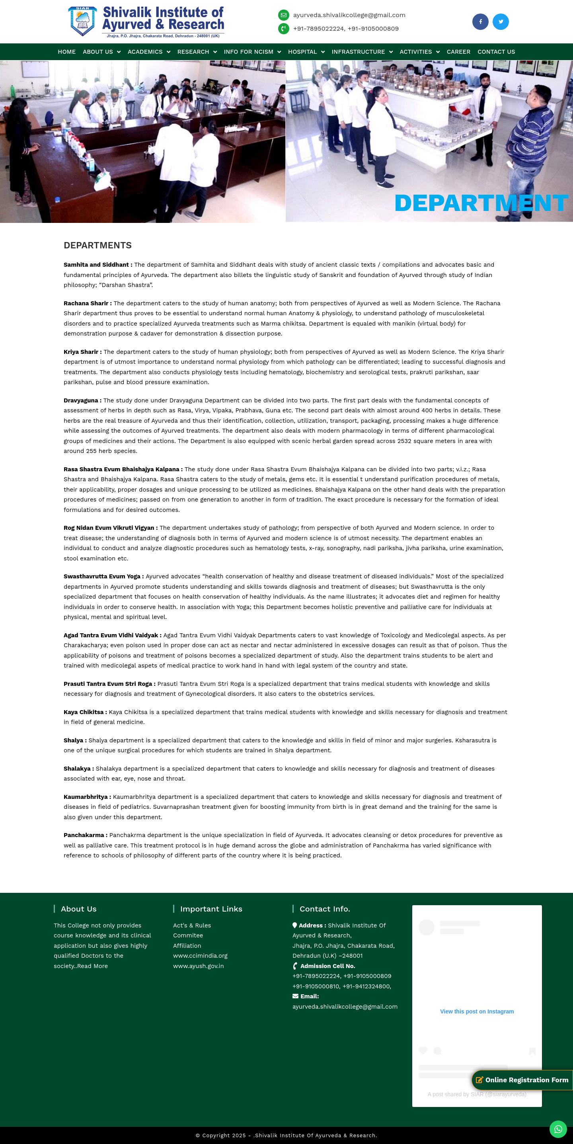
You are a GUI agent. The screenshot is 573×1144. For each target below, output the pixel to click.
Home (67, 51)
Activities (420, 52)
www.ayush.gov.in (198, 966)
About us (102, 52)
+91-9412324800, (366, 986)
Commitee (188, 935)
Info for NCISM (252, 52)
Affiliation (187, 945)
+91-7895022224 (318, 28)
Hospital (306, 52)
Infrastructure (362, 52)
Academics (149, 52)
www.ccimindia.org (200, 955)
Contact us (496, 51)
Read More (92, 966)
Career (458, 51)
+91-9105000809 (373, 28)
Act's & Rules (192, 925)
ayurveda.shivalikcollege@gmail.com (349, 15)
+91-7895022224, (317, 976)
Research (197, 52)
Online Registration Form (522, 1080)
